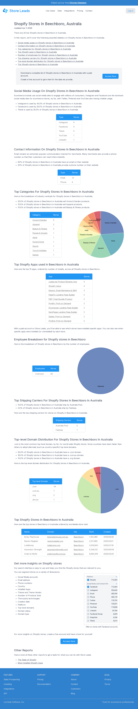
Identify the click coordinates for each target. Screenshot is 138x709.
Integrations (69, 11)
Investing (8, 684)
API (5, 693)
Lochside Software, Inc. (14, 702)
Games (35, 255)
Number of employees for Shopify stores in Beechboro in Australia (48, 55)
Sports (35, 246)
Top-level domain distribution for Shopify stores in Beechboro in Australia (50, 61)
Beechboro (79, 537)
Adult (34, 237)
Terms (107, 684)
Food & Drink (38, 242)
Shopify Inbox (55, 286)
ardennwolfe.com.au (56, 554)
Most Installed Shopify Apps (30, 663)
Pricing (80, 11)
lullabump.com (53, 545)
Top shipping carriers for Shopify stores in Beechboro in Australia (47, 58)
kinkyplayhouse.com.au (57, 537)
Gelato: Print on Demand (59, 316)
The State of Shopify (27, 660)
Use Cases (50, 11)
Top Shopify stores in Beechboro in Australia (38, 64)
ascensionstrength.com (57, 549)
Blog (73, 693)
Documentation (44, 684)
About (73, 679)
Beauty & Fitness (39, 229)
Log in (130, 11)
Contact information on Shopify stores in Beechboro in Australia (46, 46)
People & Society (40, 233)
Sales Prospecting (12, 679)
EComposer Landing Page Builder (63, 308)
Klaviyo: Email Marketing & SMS (63, 290)
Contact (88, 11)
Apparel (36, 224)
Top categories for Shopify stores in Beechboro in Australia (44, 49)
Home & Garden (39, 220)
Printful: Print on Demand (60, 321)
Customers (75, 689)
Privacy (107, 679)
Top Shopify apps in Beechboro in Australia (37, 52)
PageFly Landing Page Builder (62, 295)
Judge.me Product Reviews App (63, 282)
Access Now (110, 76)
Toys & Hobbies (39, 250)
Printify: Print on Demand (60, 303)
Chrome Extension (77, 3)
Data (60, 11)
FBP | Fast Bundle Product (60, 299)
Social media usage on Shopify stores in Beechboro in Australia (46, 43)
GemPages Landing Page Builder (63, 312)
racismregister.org (55, 541)
